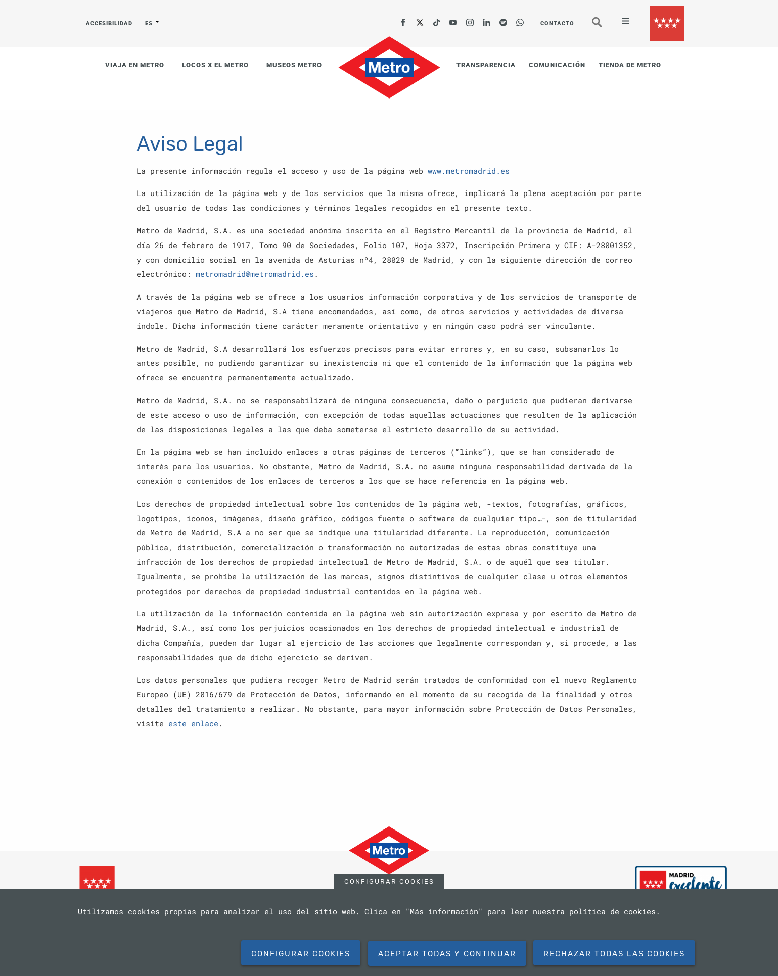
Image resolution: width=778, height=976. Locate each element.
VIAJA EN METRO (134, 65)
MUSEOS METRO (294, 65)
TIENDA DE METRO (630, 65)
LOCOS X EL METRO (215, 65)
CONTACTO (557, 23)
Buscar (604, 26)
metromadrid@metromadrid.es (255, 274)
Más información (444, 911)
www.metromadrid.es (469, 171)
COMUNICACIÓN (557, 65)
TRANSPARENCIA (486, 65)
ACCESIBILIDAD (109, 23)
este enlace (193, 723)
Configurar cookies (389, 881)
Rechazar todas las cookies (614, 953)
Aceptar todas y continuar (447, 953)
